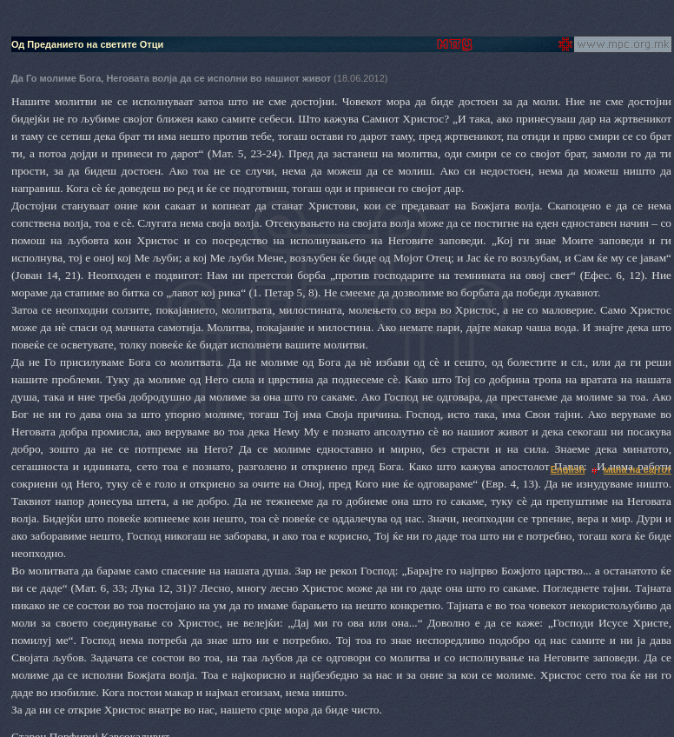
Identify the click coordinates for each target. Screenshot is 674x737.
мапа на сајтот (637, 469)
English (568, 469)
